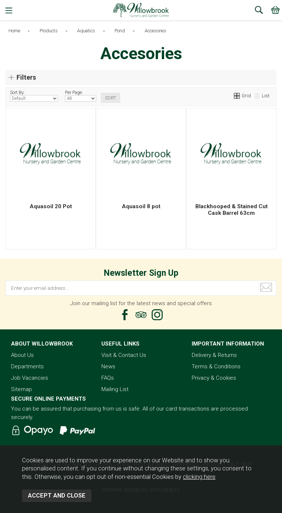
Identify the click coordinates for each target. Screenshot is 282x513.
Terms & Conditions (216, 366)
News (108, 366)
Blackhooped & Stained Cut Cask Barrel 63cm (231, 209)
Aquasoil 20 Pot (51, 206)
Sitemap (21, 389)
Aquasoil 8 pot (141, 206)
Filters (26, 77)
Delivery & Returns (214, 355)
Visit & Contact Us (123, 355)
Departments (27, 366)
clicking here (199, 476)
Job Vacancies (29, 378)
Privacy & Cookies (214, 378)
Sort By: (34, 96)
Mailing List (115, 389)
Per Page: (80, 96)
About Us (22, 355)
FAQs (107, 378)
